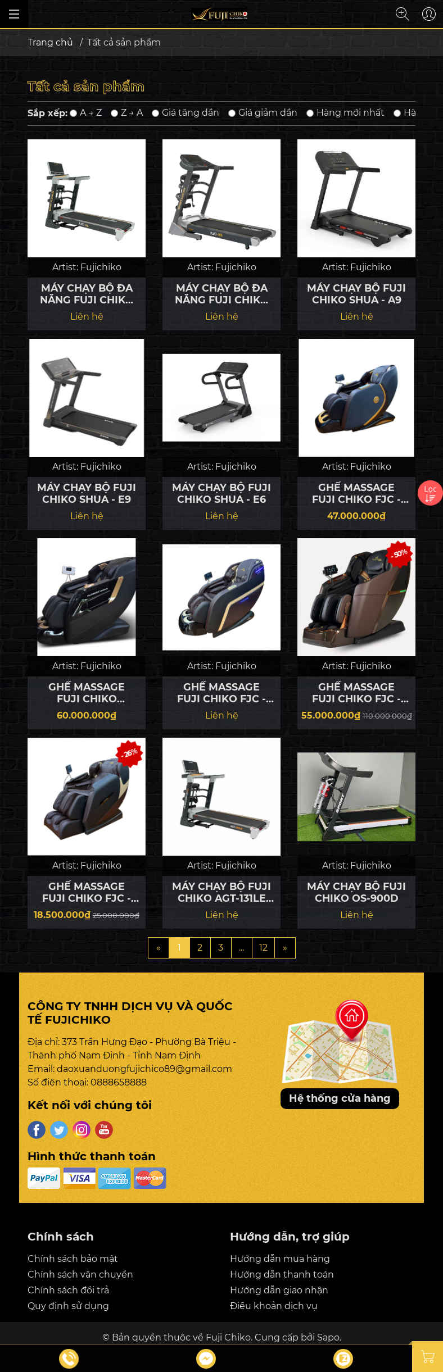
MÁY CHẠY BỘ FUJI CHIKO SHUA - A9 (356, 294)
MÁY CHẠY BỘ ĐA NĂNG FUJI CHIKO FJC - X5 (222, 294)
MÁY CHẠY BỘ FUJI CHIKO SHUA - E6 (221, 493)
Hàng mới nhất (345, 112)
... (241, 947)
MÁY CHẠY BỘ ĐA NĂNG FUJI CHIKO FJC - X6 (87, 294)
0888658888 (119, 1082)
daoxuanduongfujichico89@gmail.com (144, 1069)
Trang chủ (50, 42)
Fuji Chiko (228, 1337)
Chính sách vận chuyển (80, 1274)
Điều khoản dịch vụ (274, 1306)
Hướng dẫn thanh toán (282, 1274)
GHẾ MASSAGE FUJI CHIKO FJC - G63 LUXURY (356, 693)
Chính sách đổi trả (68, 1290)
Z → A (127, 112)
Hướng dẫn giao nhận (279, 1290)
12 (263, 947)
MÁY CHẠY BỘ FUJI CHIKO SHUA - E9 (86, 493)
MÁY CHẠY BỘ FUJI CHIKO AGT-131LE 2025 (221, 892)
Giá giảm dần (262, 112)
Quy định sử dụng (68, 1306)
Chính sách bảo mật (73, 1258)
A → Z (86, 112)
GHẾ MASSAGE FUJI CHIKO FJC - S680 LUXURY (356, 493)
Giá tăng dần (185, 112)
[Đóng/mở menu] (14, 14)
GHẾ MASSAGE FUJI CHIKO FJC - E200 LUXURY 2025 (87, 892)
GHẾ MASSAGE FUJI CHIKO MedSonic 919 (86, 693)
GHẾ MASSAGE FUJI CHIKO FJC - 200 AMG (221, 693)
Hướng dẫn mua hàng (280, 1258)
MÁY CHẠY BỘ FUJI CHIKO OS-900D (356, 892)
